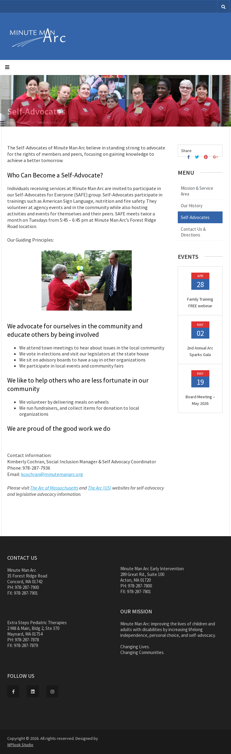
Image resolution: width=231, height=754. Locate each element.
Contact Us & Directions (193, 232)
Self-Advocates (195, 217)
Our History (191, 205)
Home (12, 122)
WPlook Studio (20, 744)
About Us (26, 122)
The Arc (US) (99, 488)
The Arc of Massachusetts (54, 488)
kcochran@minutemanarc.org (52, 474)
